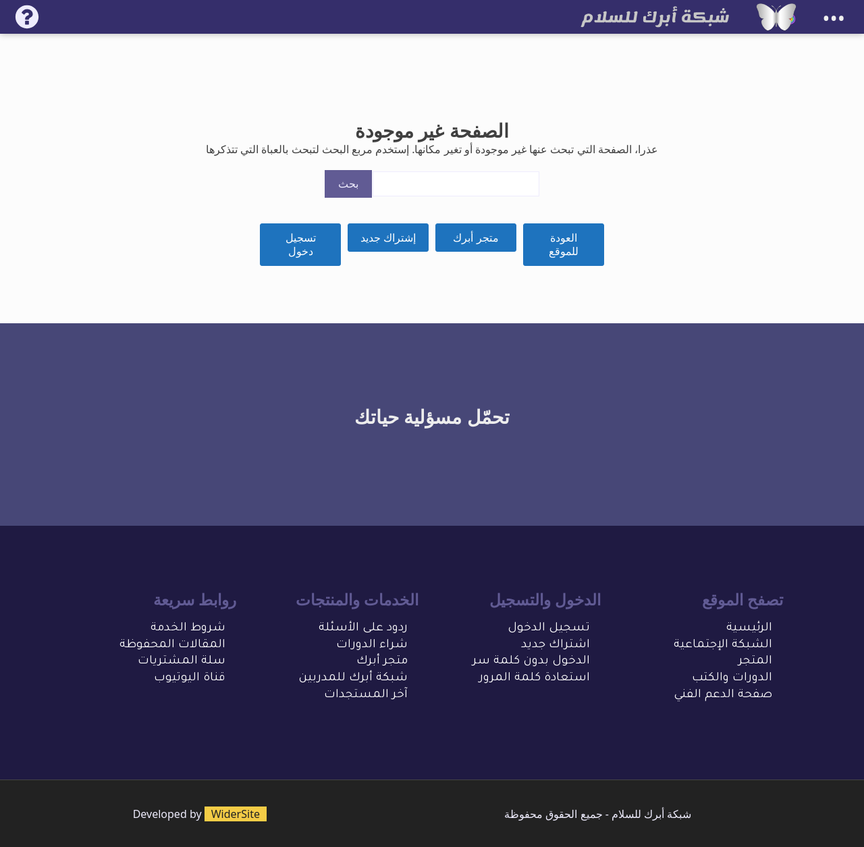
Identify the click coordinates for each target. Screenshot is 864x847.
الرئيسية (749, 628)
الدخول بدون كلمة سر (531, 661)
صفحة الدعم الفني (723, 695)
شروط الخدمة (188, 628)
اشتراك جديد (555, 645)
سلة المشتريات (181, 661)
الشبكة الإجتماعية (723, 645)
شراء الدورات (372, 645)
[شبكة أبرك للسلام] (776, 17)
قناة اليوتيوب (189, 678)
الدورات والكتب (732, 678)
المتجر (755, 661)
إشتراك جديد (388, 237)
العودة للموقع (563, 244)
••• (833, 18)
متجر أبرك (475, 237)
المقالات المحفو (180, 645)
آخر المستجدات (366, 695)
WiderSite (235, 814)
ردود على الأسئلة (363, 628)
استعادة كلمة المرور (534, 678)
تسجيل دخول (301, 244)
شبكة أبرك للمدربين (353, 678)
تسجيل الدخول (549, 628)
